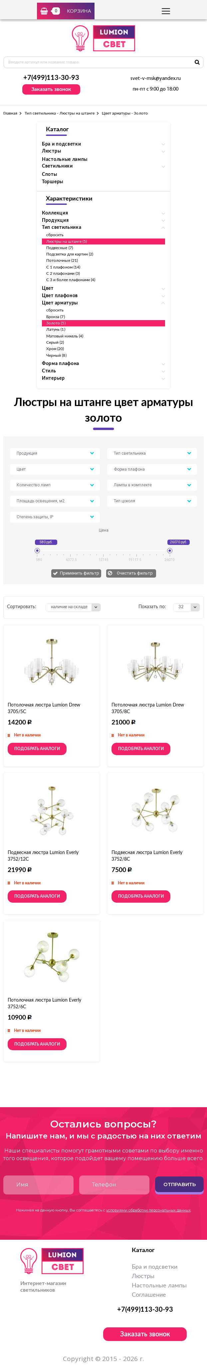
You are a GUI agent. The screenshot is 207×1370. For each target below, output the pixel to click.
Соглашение (149, 1295)
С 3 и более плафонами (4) (71, 280)
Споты (49, 174)
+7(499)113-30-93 (51, 78)
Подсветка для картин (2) (69, 254)
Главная (10, 113)
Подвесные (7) (59, 248)
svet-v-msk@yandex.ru (155, 78)
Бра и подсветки (154, 1267)
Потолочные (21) (62, 260)
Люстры (143, 1276)
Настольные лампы (65, 159)
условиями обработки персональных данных (148, 1210)
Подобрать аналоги (37, 749)
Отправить (179, 1184)
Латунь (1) (55, 329)
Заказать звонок (51, 89)
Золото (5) (56, 323)
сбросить (55, 235)
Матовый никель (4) (64, 336)
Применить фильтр (79, 573)
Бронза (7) (55, 317)
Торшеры (52, 182)
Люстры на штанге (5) (66, 241)
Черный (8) (56, 355)
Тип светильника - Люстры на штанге (60, 113)
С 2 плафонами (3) (63, 273)
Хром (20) (55, 349)
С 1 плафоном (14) (63, 267)
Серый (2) (55, 342)
